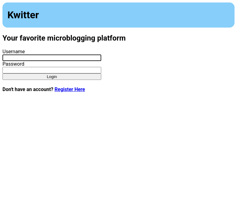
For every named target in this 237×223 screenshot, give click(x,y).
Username (13, 52)
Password (13, 64)
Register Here (70, 89)
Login (52, 76)
